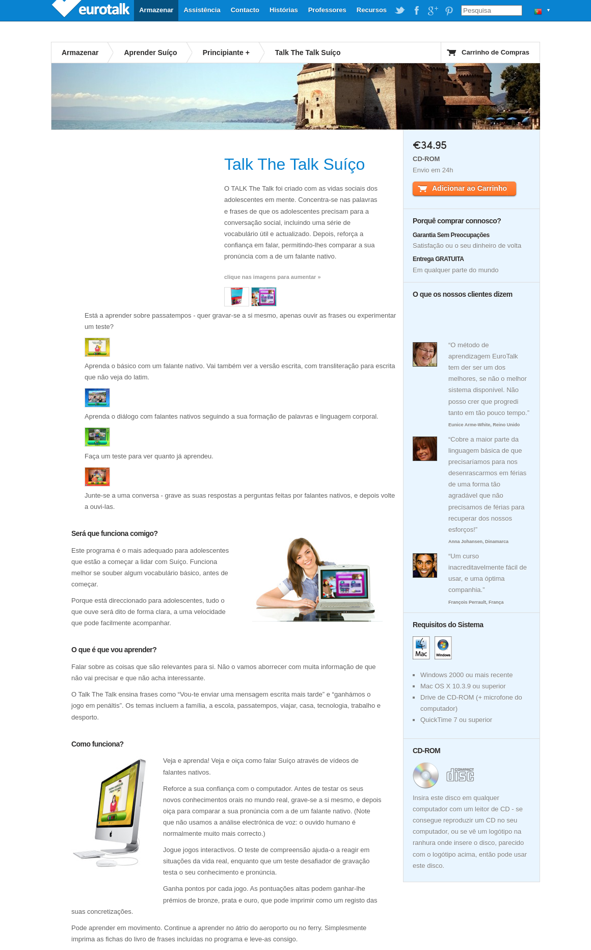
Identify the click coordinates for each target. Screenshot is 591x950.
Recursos (372, 10)
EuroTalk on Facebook (416, 10)
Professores (327, 10)
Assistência (201, 10)
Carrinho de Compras (495, 52)
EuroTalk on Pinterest (449, 10)
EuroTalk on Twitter (400, 10)
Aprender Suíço (150, 52)
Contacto (245, 10)
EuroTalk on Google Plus (432, 10)
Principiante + (226, 52)
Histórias (284, 10)
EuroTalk (91, 10)
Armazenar (156, 10)
